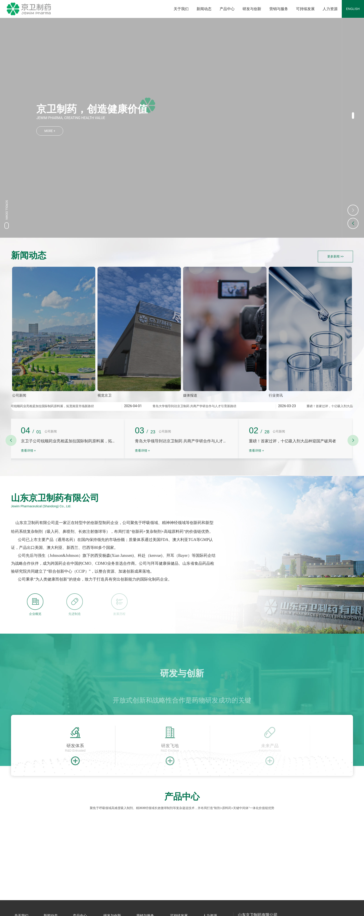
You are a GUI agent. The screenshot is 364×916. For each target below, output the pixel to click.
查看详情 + (28, 450)
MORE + (49, 130)
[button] (353, 115)
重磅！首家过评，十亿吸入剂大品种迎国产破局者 (292, 441)
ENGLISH (353, 9)
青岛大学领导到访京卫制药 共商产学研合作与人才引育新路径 (196, 406)
